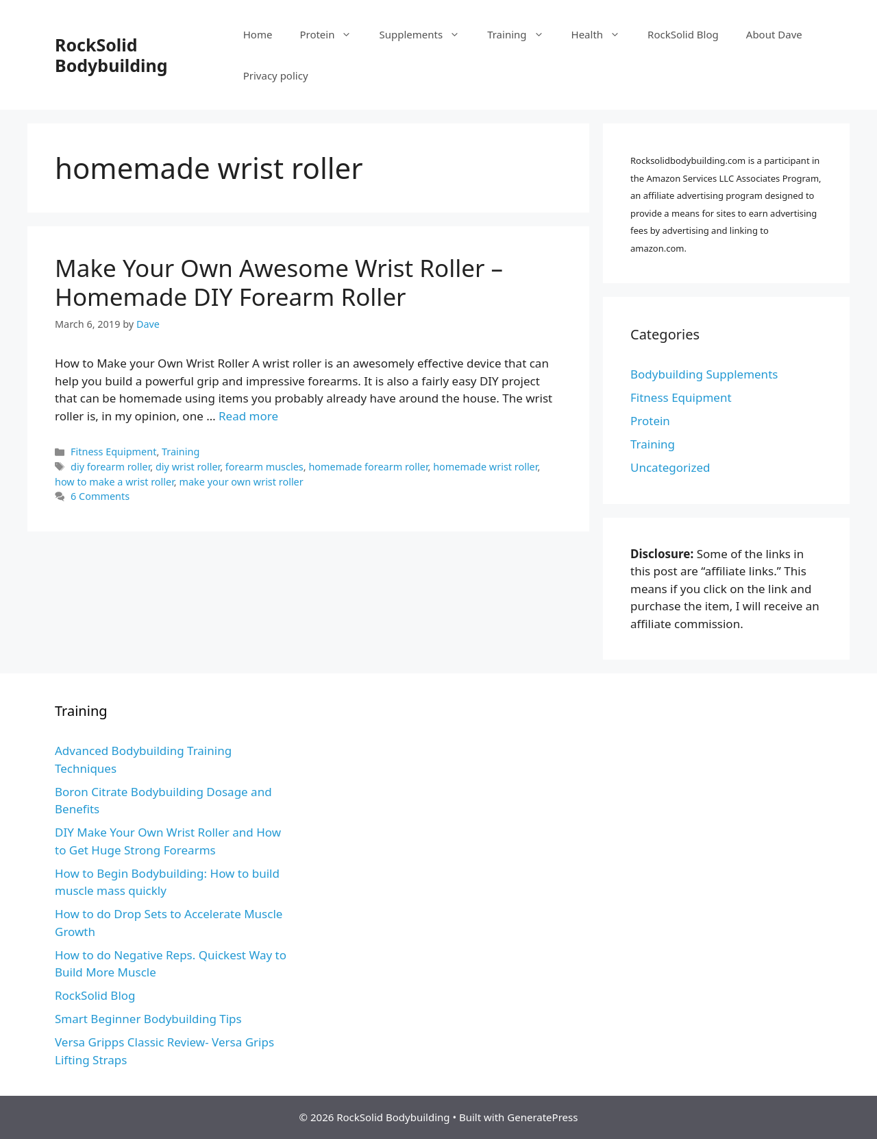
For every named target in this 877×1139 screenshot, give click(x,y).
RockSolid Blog (683, 34)
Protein (332, 34)
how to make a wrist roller (114, 481)
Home (258, 34)
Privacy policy (275, 75)
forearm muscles (264, 466)
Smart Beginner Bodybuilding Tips (148, 1019)
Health (602, 34)
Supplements (426, 34)
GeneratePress (542, 1117)
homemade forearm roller (368, 466)
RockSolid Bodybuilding (111, 55)
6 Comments (100, 496)
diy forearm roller (110, 466)
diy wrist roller (188, 466)
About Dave (774, 34)
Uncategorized (670, 467)
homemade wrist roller (485, 466)
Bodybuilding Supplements (704, 374)
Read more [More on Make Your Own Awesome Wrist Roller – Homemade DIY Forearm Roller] (248, 416)
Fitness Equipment (113, 451)
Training (522, 34)
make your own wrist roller (241, 481)
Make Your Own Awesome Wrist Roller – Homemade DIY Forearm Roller (279, 282)
